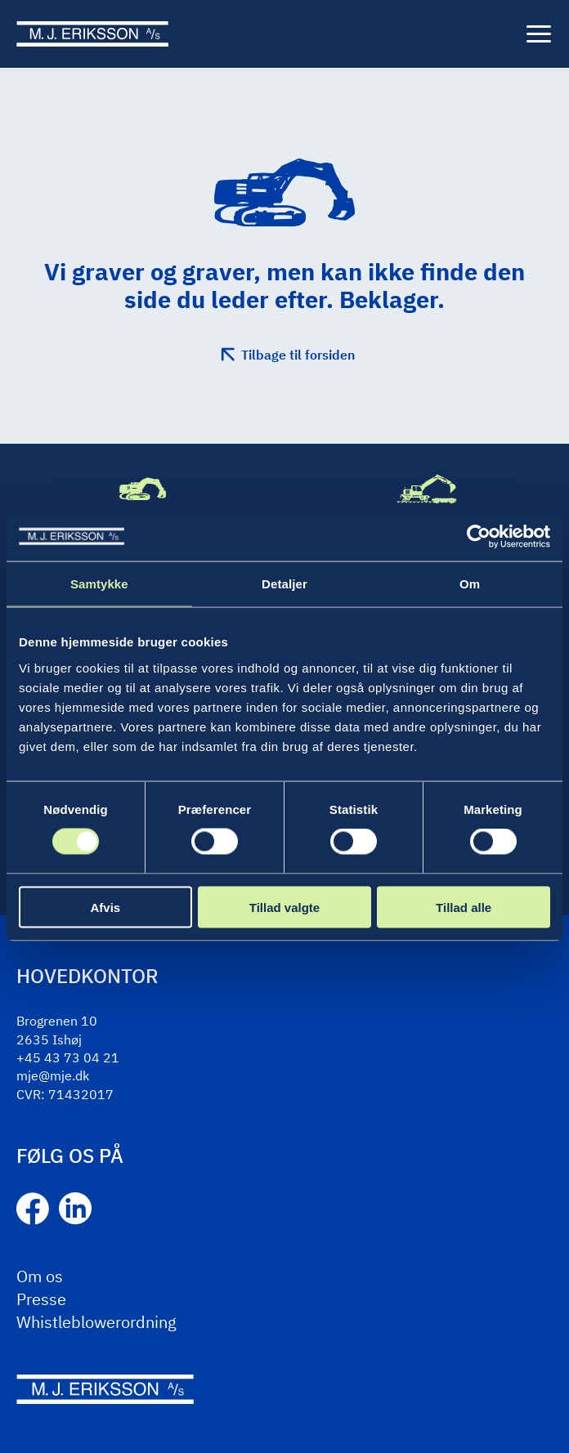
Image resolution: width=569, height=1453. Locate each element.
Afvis (105, 907)
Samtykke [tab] (99, 584)
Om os (39, 1276)
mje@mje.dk (52, 1075)
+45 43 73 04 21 (67, 1057)
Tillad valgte (284, 907)
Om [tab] (469, 584)
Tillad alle (463, 907)
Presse (41, 1299)
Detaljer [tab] (284, 584)
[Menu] (538, 34)
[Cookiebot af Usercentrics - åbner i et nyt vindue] (478, 537)
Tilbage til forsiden (298, 354)
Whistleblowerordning (96, 1322)
